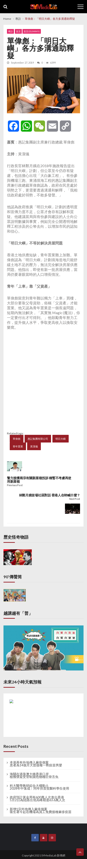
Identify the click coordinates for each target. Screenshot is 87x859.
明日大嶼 (60, 438)
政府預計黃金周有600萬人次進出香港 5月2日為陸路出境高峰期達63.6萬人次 (37, 798)
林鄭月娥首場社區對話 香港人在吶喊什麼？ (49, 495)
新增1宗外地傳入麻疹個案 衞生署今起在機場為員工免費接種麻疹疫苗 (40, 810)
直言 (18, 31)
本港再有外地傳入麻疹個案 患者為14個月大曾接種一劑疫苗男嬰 (36, 764)
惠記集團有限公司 (38, 438)
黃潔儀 (34, 446)
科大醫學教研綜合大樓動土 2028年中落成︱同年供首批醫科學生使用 (39, 787)
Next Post (74, 499)
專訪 (10, 31)
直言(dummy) (32, 31)
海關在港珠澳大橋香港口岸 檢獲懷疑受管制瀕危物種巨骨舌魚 (34, 775)
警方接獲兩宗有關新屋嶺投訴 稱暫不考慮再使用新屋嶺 (39, 479)
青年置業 (18, 446)
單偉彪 (16, 438)
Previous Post (15, 485)
